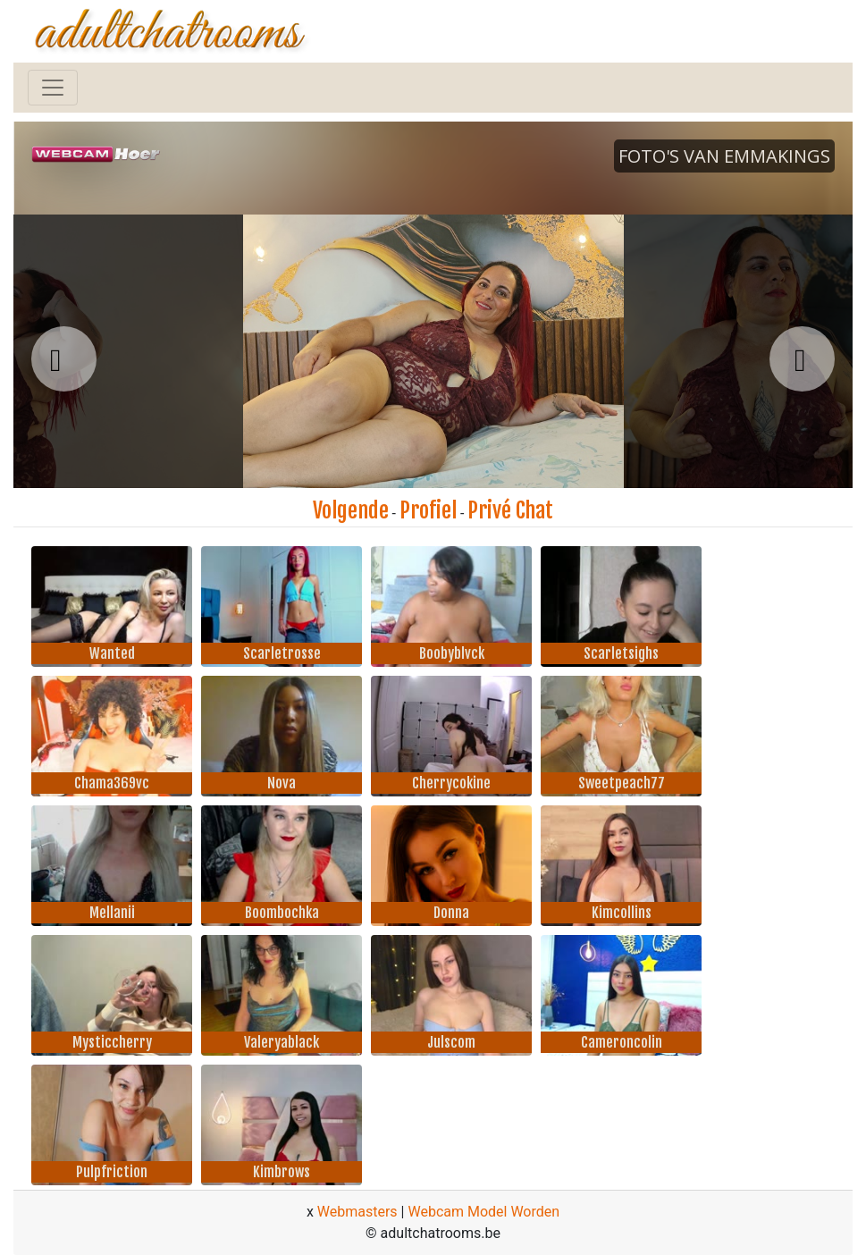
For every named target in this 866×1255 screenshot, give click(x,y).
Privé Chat (510, 510)
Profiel (428, 510)
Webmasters (357, 1211)
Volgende (351, 510)
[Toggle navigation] (53, 87)
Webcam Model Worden (483, 1211)
